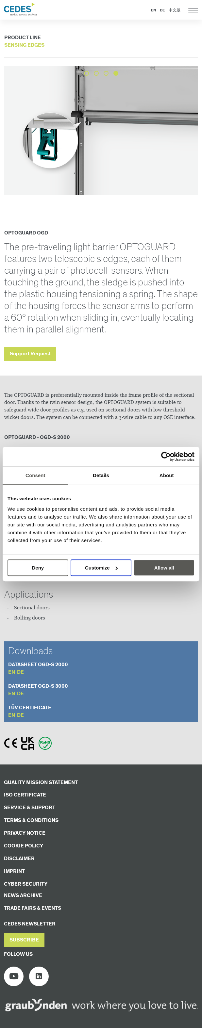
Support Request (30, 353)
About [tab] (167, 475)
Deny (38, 567)
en (11, 672)
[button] (24, 940)
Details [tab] (101, 475)
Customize (101, 567)
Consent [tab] (35, 475)
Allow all (164, 567)
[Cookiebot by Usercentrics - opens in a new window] (165, 456)
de (20, 672)
